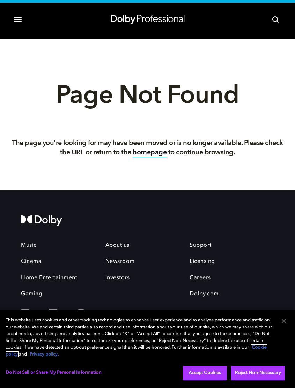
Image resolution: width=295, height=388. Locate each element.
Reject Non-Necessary (258, 373)
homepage (150, 152)
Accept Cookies (205, 373)
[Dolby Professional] (147, 18)
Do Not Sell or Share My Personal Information (54, 372)
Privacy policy (44, 354)
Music (29, 245)
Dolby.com (204, 294)
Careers (200, 278)
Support (201, 245)
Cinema (31, 261)
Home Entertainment (49, 278)
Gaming (31, 294)
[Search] (275, 19)
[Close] (284, 321)
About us (117, 245)
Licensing (202, 261)
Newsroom (120, 261)
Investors (117, 278)
